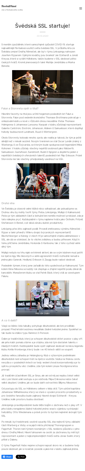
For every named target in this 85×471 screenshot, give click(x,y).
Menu (80, 8)
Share (7, 457)
